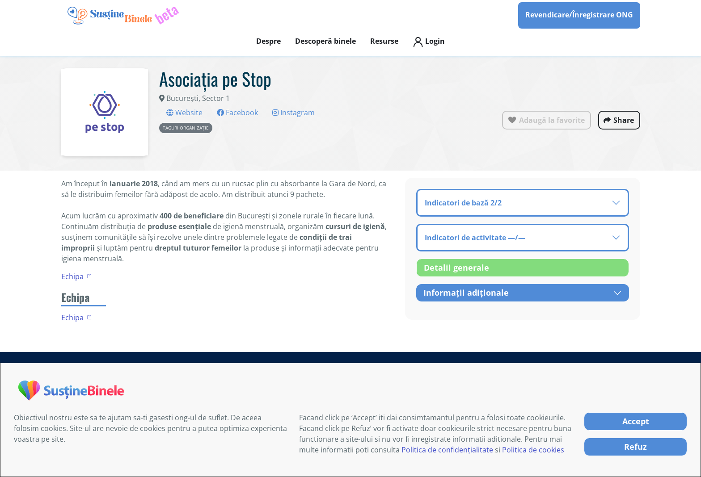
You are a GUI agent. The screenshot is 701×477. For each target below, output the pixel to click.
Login (429, 41)
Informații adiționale (466, 292)
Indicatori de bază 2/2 (463, 203)
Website (184, 112)
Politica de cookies (533, 450)
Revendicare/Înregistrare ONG (579, 15)
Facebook (237, 112)
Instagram (293, 112)
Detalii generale (456, 267)
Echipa (72, 276)
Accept (635, 421)
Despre (268, 41)
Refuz (635, 446)
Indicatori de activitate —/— (475, 238)
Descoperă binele (325, 41)
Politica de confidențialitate (447, 450)
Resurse (384, 41)
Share (623, 120)
